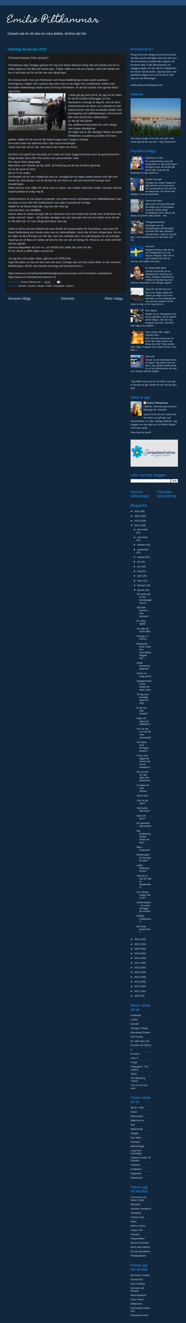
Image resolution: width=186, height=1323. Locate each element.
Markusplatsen (138, 1295)
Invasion (135, 1053)
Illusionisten (137, 1116)
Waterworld (137, 1129)
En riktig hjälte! (141, 622)
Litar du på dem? (142, 802)
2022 (137, 939)
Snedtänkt (58, 286)
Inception (135, 1164)
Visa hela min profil (141, 432)
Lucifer (134, 1019)
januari (141, 590)
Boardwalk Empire (140, 1032)
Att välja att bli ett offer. (144, 630)
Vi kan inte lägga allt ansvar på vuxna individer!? (143, 761)
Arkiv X (134, 1058)
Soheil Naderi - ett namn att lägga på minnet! (144, 907)
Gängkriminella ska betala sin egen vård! (144, 685)
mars (140, 580)
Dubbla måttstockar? (144, 918)
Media (41, 286)
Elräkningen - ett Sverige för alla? (144, 857)
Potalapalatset (138, 1255)
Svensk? (150, 246)
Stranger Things (139, 1028)
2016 (137, 967)
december (142, 529)
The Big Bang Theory (138, 1079)
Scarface (135, 1142)
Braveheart (136, 1177)
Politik (49, 286)
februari (141, 585)
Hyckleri (32, 286)
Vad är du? (142, 795)
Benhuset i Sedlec (140, 1275)
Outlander (136, 1015)
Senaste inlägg (19, 298)
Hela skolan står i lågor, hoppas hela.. (157, 333)
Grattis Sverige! (153, 179)
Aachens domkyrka (141, 1208)
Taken (134, 1073)
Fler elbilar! (151, 310)
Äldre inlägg (114, 298)
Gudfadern (136, 1169)
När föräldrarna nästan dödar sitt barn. (144, 837)
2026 (137, 511)
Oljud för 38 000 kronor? (158, 289)
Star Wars (136, 1137)
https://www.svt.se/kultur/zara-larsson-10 (32, 277)
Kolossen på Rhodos (137, 1289)
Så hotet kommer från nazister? (143, 612)
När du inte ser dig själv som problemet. (144, 776)
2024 (137, 520)
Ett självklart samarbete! (144, 824)
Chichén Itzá (137, 1217)
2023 (137, 525)
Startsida (67, 298)
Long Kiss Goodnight (136, 1152)
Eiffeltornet (136, 1303)
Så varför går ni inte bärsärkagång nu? (144, 598)
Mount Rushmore (140, 1242)
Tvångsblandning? (155, 222)
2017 (137, 963)
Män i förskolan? (143, 848)
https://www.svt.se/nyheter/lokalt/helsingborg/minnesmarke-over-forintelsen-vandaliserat (60, 273)
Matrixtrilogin (137, 1146)
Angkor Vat (136, 1230)
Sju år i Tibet (137, 1107)
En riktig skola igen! (155, 267)
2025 (137, 516)
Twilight (135, 1133)
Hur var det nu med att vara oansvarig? (144, 733)
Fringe (134, 1062)
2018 (137, 958)
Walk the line (137, 1120)
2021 (137, 944)
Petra (133, 1221)
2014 (137, 977)
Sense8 (135, 1024)
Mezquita (135, 1204)
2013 (137, 981)
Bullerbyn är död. (154, 157)
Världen (69, 286)
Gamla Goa (137, 1279)
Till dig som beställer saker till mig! (143, 699)
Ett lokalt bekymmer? (144, 929)
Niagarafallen (138, 1238)
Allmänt (22, 286)
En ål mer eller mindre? (142, 710)
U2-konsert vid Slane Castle (138, 1198)
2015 (137, 972)
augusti (141, 557)
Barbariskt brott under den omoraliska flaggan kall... (144, 651)
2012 (137, 986)
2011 (137, 991)
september (143, 549)
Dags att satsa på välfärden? (144, 721)
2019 (137, 953)
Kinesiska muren (139, 1315)
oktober (141, 544)
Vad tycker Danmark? (143, 809)
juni (139, 566)
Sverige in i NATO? (143, 637)
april (139, 575)
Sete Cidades (138, 1283)
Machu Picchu (138, 1225)
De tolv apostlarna (140, 1251)
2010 (137, 995)
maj (139, 571)
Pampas (135, 1234)
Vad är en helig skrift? (144, 675)
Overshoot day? (153, 200)
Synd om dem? (141, 817)
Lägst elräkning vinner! (143, 868)
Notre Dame (137, 1299)
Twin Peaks (137, 1036)
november (142, 537)
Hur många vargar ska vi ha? (144, 895)
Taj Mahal (136, 1213)
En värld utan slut (140, 1041)
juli (139, 561)
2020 (137, 948)
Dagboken (136, 1173)
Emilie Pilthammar (53, 20)
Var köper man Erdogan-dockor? (143, 746)
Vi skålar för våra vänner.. (143, 788)
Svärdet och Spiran (141, 1045)
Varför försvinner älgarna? (143, 666)
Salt (133, 1124)
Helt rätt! (149, 356)
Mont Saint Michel (140, 1247)
